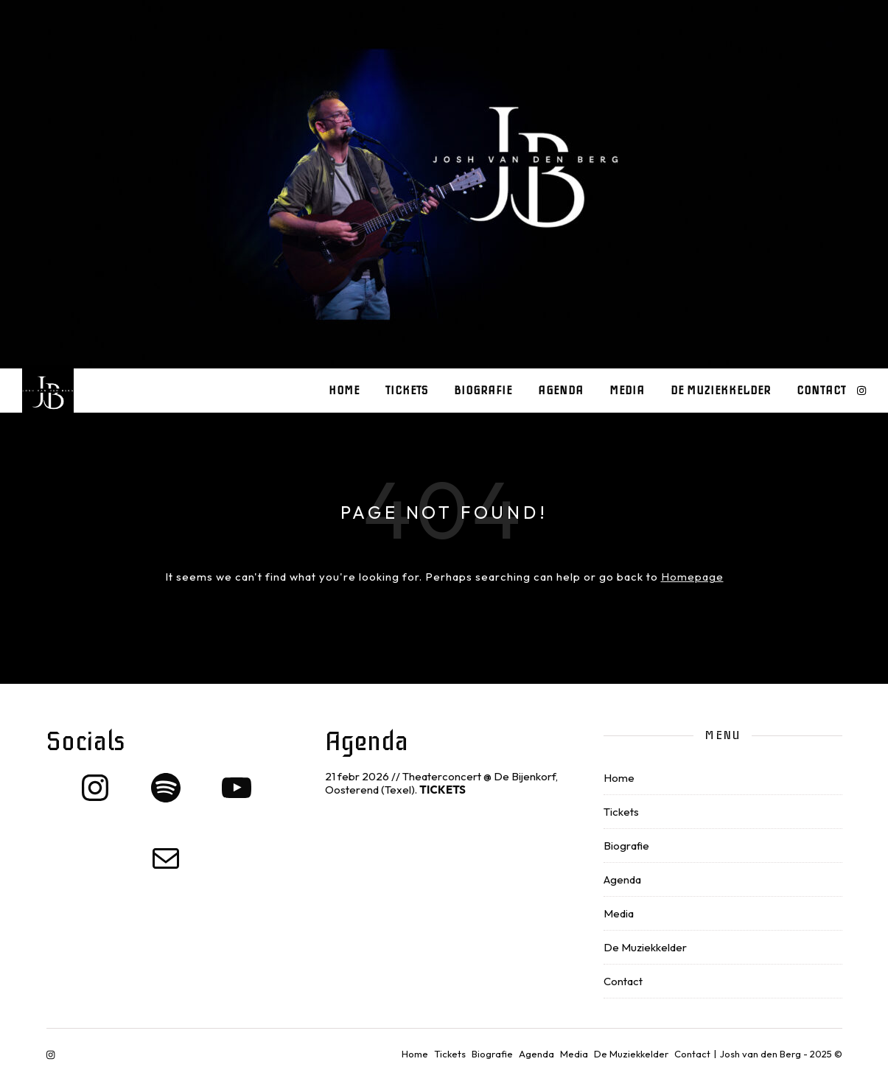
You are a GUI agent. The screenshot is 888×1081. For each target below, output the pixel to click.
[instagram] (861, 390)
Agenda (561, 390)
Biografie (483, 390)
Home (344, 390)
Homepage (692, 577)
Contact (821, 390)
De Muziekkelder (721, 390)
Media (627, 390)
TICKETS (442, 790)
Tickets (406, 390)
